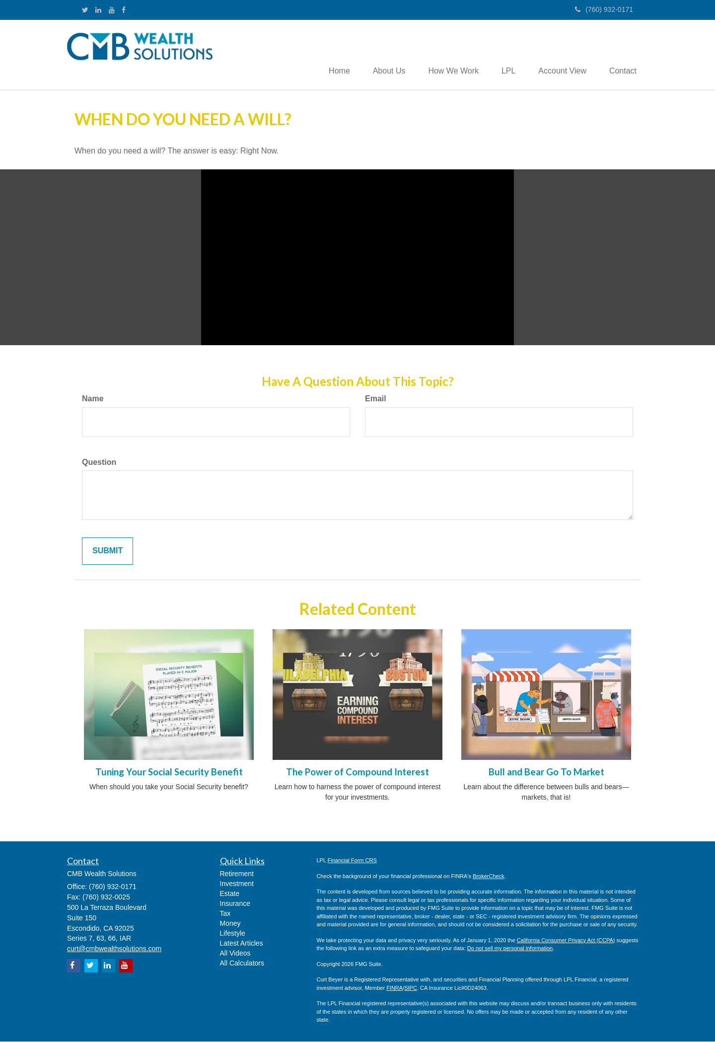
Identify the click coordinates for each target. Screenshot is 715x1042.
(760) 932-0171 (604, 9)
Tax (225, 914)
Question (99, 462)
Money (230, 924)
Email (375, 399)
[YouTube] (112, 10)
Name (93, 399)
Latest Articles (241, 944)
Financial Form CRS (352, 861)
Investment (237, 885)
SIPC (410, 988)
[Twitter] (85, 10)
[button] (380, 55)
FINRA (394, 988)
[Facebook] (124, 10)
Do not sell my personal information (510, 949)
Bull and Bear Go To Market (546, 772)
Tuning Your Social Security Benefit (169, 772)
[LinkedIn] (98, 10)
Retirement (237, 875)
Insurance (235, 904)
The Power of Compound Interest (357, 772)
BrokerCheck (488, 877)
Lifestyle (232, 934)
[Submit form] (107, 552)
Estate (230, 894)
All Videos (235, 954)
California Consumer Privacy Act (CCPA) (566, 941)
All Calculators (242, 964)
